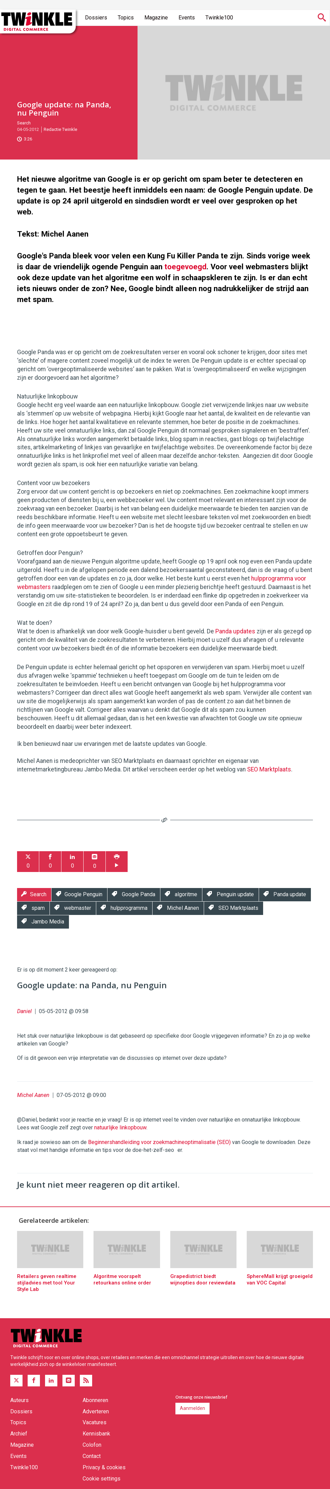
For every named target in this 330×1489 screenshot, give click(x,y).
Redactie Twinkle (60, 129)
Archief (18, 1433)
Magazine (156, 17)
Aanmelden (192, 1408)
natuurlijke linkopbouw (120, 1127)
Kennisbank (96, 1433)
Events (186, 17)
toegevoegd (185, 266)
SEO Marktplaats (269, 769)
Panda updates (235, 631)
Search (24, 122)
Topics (126, 17)
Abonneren (95, 1400)
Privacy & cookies (104, 1467)
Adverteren (96, 1411)
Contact (92, 1456)
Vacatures (94, 1422)
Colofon (92, 1445)
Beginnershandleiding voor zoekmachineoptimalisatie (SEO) (159, 1142)
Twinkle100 (219, 17)
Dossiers (96, 17)
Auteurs (19, 1400)
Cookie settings (101, 1478)
